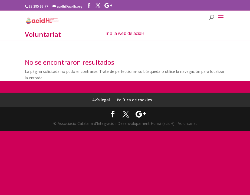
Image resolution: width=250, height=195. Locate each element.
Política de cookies (134, 99)
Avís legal (101, 99)
